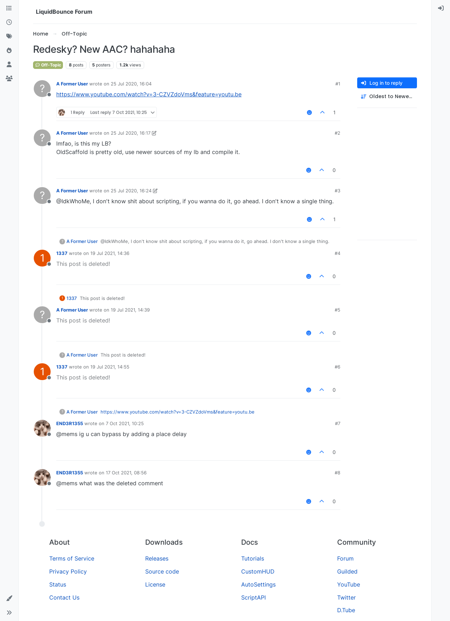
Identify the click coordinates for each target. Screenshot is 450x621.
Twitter (346, 597)
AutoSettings (258, 584)
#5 (337, 310)
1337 (62, 253)
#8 (337, 472)
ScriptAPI (253, 597)
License (155, 584)
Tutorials (252, 558)
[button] (9, 598)
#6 (337, 367)
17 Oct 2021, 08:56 (126, 472)
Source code (162, 571)
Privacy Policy (68, 571)
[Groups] (9, 78)
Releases (156, 558)
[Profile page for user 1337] (42, 258)
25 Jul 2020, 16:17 (130, 133)
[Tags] (9, 36)
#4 (337, 253)
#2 (337, 133)
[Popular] (9, 50)
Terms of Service (71, 558)
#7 (337, 423)
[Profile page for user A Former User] (42, 88)
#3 (337, 190)
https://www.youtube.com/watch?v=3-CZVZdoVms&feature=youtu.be (149, 94)
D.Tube (346, 610)
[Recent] (9, 22)
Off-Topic (48, 65)
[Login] (441, 8)
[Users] (9, 64)
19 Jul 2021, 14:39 (130, 310)
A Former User (72, 84)
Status (57, 584)
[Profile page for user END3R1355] (42, 428)
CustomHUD (258, 571)
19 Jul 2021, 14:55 (109, 367)
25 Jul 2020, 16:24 (131, 190)
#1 (337, 84)
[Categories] (9, 8)
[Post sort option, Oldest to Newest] (387, 96)
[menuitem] (441, 8)
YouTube (348, 584)
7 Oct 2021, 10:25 (125, 423)
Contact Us (64, 597)
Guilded (347, 571)
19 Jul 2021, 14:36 (109, 253)
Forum (345, 558)
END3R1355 (69, 423)
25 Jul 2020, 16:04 (131, 84)
